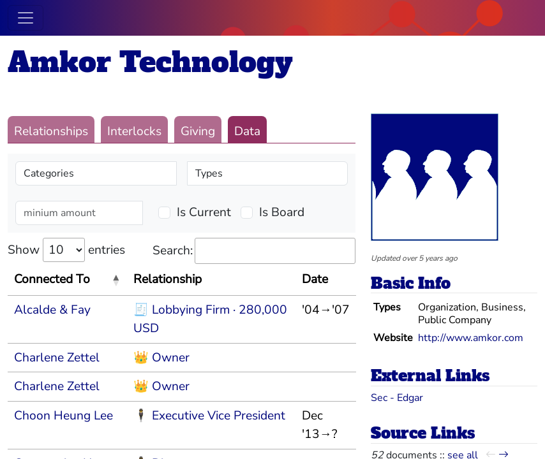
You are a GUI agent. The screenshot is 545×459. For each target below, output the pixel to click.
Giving (198, 131)
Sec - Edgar (397, 398)
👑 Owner (161, 357)
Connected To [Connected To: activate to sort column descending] (52, 279)
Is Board (281, 212)
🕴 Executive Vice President (209, 415)
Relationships (51, 131)
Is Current (204, 212)
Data (247, 131)
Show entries (66, 250)
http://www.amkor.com (470, 338)
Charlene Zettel (57, 357)
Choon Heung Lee (63, 415)
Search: (254, 251)
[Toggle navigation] (25, 18)
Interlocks (134, 131)
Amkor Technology (150, 62)
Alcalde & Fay (52, 310)
